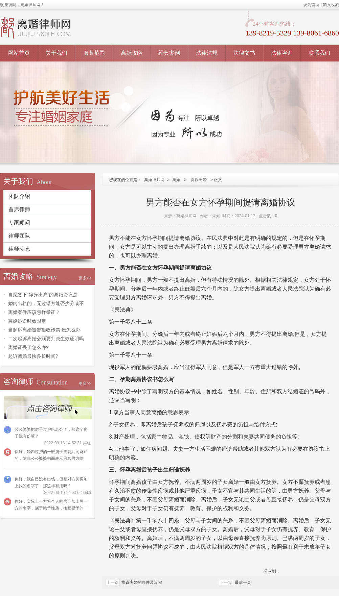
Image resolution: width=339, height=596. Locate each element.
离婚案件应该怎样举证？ (34, 312)
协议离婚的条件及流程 (141, 582)
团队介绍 (19, 196)
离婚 (176, 179)
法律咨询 (282, 53)
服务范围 (94, 53)
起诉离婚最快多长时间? (33, 356)
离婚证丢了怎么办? (28, 347)
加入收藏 (331, 4)
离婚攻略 (131, 53)
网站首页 (19, 53)
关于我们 (56, 53)
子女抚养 (124, 424)
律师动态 (19, 249)
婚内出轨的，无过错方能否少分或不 (46, 303)
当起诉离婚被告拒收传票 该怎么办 (44, 329)
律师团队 (19, 236)
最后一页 (243, 582)
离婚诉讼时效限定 (27, 321)
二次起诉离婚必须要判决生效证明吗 (46, 338)
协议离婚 (198, 179)
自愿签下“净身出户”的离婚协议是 (42, 294)
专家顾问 (19, 222)
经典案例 (169, 53)
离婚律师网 (154, 179)
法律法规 (207, 53)
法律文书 (244, 53)
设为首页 (311, 4)
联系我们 (319, 53)
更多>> (84, 278)
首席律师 (19, 209)
